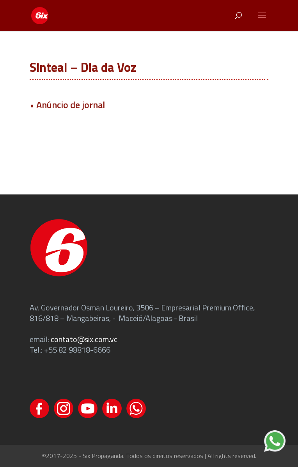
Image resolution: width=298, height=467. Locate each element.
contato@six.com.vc (84, 339)
